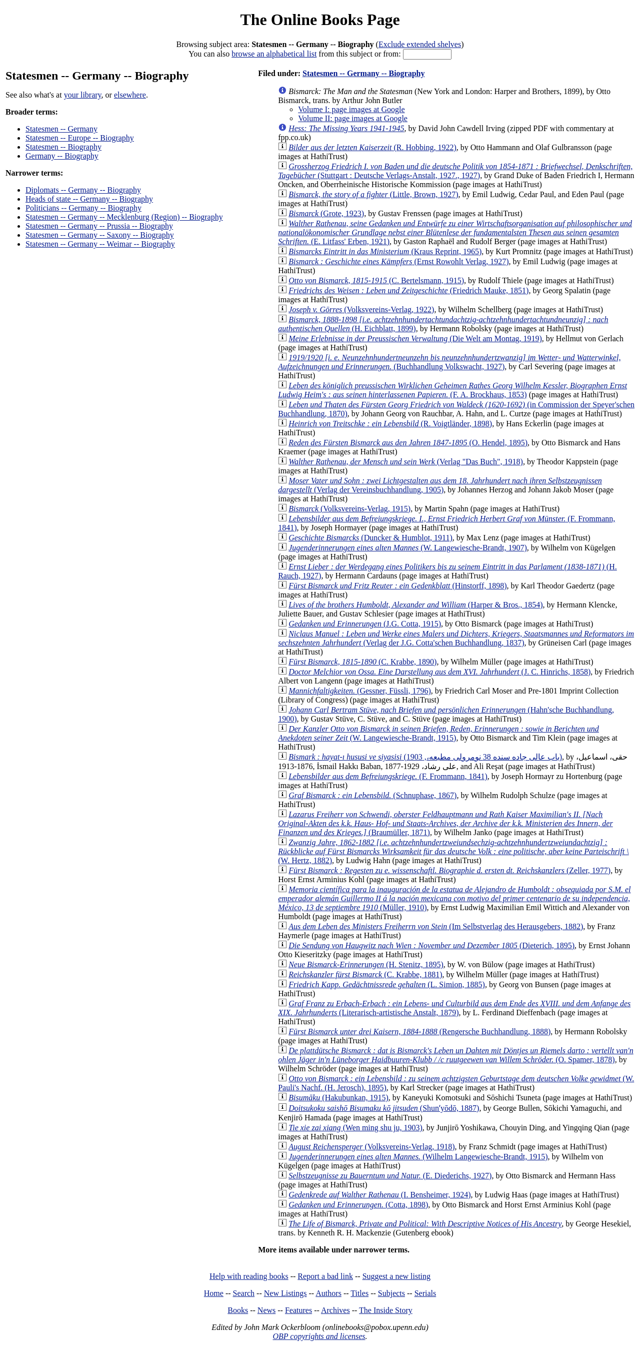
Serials (425, 1293)
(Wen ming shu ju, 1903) (355, 1127)
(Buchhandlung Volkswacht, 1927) (449, 362)
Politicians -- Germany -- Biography (84, 208)
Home (214, 1293)
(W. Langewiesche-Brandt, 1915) (438, 733)
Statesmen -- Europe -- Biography (80, 138)
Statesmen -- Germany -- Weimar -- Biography (100, 244)
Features (298, 1310)
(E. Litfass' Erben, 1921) (455, 232)
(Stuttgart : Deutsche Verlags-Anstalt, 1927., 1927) (455, 171)
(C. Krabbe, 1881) (365, 974)
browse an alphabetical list (274, 54)
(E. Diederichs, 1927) (390, 1175)
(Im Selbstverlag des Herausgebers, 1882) (435, 926)
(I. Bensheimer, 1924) (379, 1194)
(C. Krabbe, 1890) (362, 661)
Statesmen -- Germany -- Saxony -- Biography (100, 235)
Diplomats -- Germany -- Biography (83, 190)
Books (238, 1310)
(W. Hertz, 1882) (453, 851)
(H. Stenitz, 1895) (366, 964)
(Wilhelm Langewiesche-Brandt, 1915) (418, 1156)
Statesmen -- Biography (64, 147)
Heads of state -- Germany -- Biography (89, 199)
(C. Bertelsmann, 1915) (376, 280)
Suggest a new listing (396, 1276)
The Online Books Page (320, 20)
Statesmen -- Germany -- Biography (363, 73)
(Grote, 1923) (326, 213)
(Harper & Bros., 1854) (415, 604)
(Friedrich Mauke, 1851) (408, 290)
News (267, 1310)
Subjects (391, 1293)
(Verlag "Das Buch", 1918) (405, 461)
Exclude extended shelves (419, 44)
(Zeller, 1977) (449, 870)
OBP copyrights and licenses (318, 1336)
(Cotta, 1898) (358, 1204)
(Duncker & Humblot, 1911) (370, 537)
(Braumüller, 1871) (445, 823)
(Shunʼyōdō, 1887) (383, 1108)
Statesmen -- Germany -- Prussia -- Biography (99, 226)
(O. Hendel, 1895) (408, 442)
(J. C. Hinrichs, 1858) (439, 671)
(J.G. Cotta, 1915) (364, 623)
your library (83, 95)
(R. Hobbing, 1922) (372, 147)
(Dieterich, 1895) (431, 945)
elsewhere (130, 95)
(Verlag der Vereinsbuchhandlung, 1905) (440, 485)
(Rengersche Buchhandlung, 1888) (419, 1031)
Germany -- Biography (62, 156)
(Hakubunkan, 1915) (338, 1097)
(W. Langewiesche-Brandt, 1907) (407, 547)
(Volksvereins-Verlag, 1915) (349, 508)
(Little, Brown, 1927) (373, 194)
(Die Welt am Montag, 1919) (415, 338)
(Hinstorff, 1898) (397, 585)
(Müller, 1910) (454, 898)
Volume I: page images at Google (351, 109)
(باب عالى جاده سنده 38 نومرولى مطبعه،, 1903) (425, 757)
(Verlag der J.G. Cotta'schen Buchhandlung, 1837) (456, 638)
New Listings (285, 1293)
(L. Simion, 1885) (386, 984)
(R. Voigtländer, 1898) (390, 423)
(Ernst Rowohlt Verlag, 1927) (398, 261)
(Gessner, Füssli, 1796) (359, 691)
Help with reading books (249, 1276)
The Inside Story (385, 1310)
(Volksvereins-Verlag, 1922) (361, 309)
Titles (359, 1293)
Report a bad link (325, 1276)
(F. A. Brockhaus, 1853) (452, 390)
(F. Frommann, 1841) (388, 776)
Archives (335, 1310)
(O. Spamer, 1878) (456, 1055)
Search (244, 1293)
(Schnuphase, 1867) (372, 795)
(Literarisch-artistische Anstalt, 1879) (454, 1008)
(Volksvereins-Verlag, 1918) (371, 1146)
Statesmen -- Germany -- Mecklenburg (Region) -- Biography (124, 217)
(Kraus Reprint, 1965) (385, 251)
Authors (329, 1293)
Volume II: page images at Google (353, 118)
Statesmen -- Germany (62, 129)
